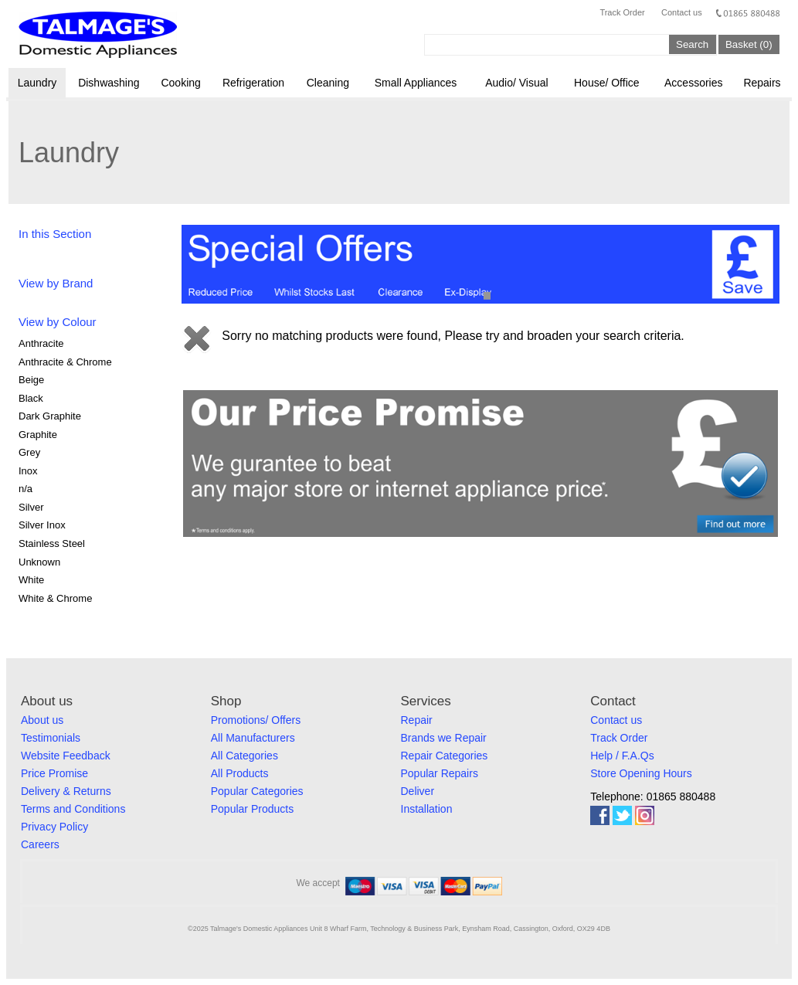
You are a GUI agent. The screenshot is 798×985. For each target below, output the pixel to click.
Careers (40, 844)
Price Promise (54, 773)
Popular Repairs (439, 773)
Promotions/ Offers (256, 720)
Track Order (621, 12)
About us (42, 720)
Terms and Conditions (73, 809)
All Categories (244, 755)
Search (692, 44)
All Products (240, 773)
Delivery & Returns (66, 791)
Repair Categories (444, 755)
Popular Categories (257, 791)
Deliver (418, 791)
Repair (417, 720)
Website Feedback (65, 755)
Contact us (681, 12)
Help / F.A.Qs (622, 755)
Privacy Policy (54, 826)
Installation (427, 809)
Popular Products (252, 809)
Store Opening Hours (641, 773)
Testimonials (50, 738)
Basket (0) (749, 44)
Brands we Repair (444, 738)
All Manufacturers (253, 738)
